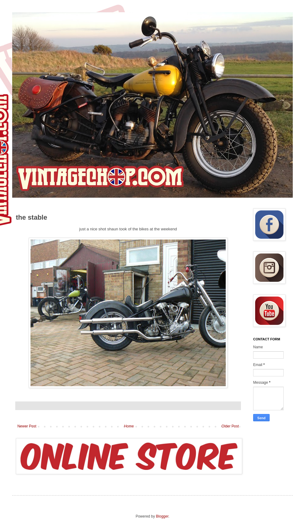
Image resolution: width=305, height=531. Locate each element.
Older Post (230, 426)
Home (129, 426)
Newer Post (26, 426)
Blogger (162, 516)
